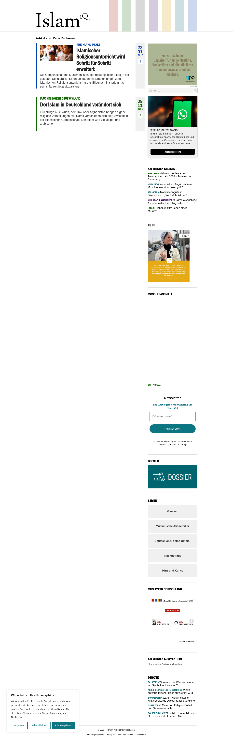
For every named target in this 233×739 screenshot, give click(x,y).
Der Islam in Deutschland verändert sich (80, 104)
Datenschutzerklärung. (176, 444)
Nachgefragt (172, 555)
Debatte (179, 15)
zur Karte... (155, 384)
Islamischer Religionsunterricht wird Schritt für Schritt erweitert (100, 59)
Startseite (140, 15)
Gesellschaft (126, 15)
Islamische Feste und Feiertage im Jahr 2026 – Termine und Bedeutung (170, 176)
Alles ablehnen (39, 725)
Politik (113, 15)
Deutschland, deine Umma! (172, 541)
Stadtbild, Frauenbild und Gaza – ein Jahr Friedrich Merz (171, 715)
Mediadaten (128, 734)
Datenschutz (140, 734)
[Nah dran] (77, 691)
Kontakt (90, 734)
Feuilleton (153, 15)
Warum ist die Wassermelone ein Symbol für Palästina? (171, 684)
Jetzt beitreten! (172, 152)
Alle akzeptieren (63, 725)
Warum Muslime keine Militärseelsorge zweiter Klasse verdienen (172, 699)
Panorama (192, 15)
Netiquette (117, 734)
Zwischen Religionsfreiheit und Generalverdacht (170, 707)
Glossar (172, 511)
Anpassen (19, 725)
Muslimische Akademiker (172, 526)
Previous (152, 620)
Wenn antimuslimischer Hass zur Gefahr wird (170, 691)
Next (190, 620)
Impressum (100, 734)
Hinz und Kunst (172, 570)
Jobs (109, 734)
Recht (166, 15)
